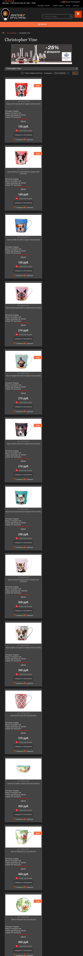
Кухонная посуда (41, 922)
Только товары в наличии (31, 73)
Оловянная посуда (41, 920)
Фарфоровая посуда (41, 913)
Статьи (68, 5)
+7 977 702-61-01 (41, 939)
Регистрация (75, 2)
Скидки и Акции (58, 5)
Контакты (76, 5)
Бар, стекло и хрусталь (41, 916)
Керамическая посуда (41, 915)
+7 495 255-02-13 (15, 3)
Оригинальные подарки (41, 925)
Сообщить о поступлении (22, 135)
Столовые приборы (41, 918)
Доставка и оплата (44, 5)
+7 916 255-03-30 (8, 1)
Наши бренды (12, 33)
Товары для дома (41, 923)
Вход (68, 2)
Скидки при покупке (24, 130)
